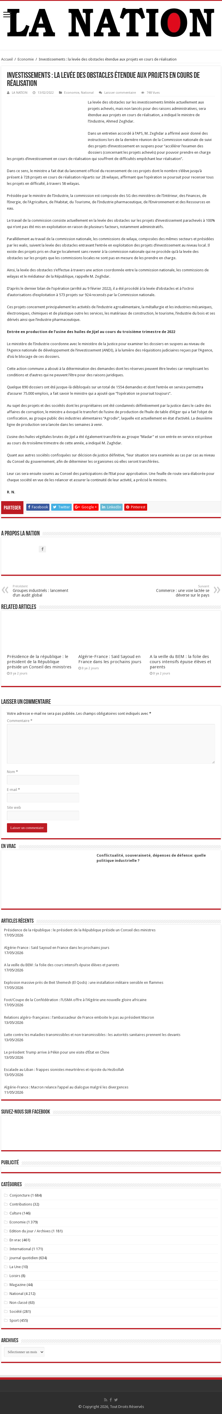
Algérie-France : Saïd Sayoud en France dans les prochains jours (109, 659)
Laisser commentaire (120, 93)
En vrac (15, 1240)
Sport (14, 1320)
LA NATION (19, 93)
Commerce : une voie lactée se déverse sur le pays (179, 590)
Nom (12, 772)
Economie (26, 59)
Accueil (7, 59)
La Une (15, 1267)
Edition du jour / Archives (30, 1231)
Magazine (18, 1285)
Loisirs (15, 1276)
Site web (14, 807)
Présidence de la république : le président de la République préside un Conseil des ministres (39, 662)
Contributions (21, 1204)
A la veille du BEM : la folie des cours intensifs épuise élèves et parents (180, 662)
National (87, 93)
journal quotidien (24, 1258)
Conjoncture (20, 1195)
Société (16, 1311)
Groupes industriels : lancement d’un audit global (42, 590)
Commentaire (19, 721)
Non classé (18, 1302)
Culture (15, 1213)
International (20, 1249)
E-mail (13, 789)
